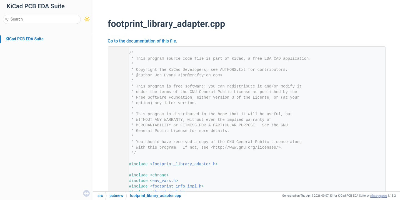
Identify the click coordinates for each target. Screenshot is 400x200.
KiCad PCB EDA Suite (25, 39)
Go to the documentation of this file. (142, 41)
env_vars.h (164, 181)
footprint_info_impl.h (176, 186)
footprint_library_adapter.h (184, 164)
